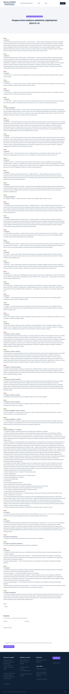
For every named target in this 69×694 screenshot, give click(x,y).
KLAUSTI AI (56, 658)
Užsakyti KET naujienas (41, 679)
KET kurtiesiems (7, 678)
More (47, 3)
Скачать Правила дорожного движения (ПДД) (8, 667)
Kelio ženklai (6, 683)
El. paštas (27, 621)
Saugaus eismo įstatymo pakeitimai (34, 16)
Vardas (5, 621)
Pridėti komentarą (7, 628)
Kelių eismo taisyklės (41, 672)
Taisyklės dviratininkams (9, 673)
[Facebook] (65, 691)
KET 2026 (63, 3)
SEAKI (40, 3)
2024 (5, 606)
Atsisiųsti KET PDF (7, 660)
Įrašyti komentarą (9, 646)
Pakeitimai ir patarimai (41, 669)
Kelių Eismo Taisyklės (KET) (27, 3)
